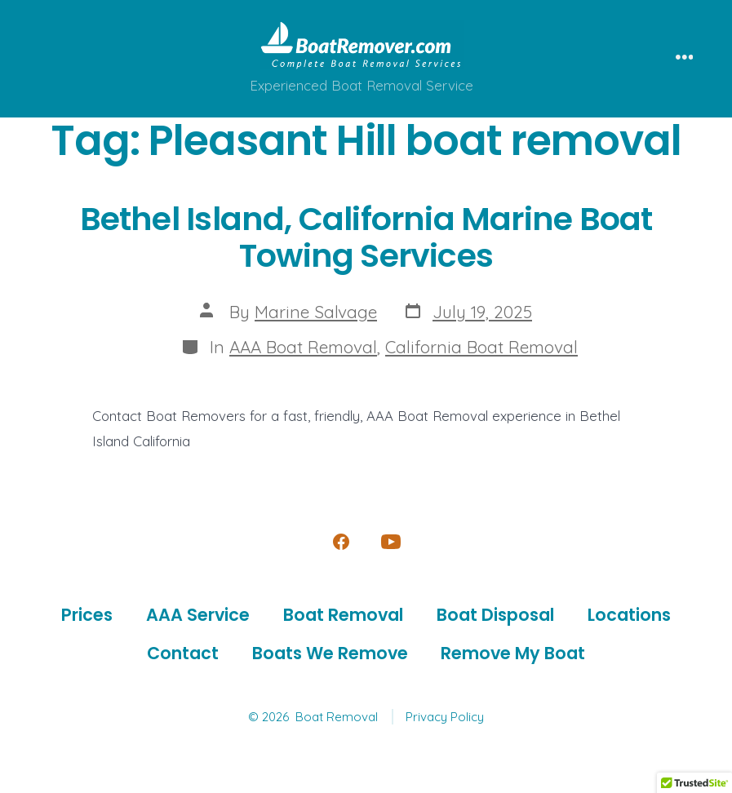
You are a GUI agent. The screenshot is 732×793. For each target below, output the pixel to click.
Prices (87, 615)
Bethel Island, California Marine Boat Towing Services (366, 237)
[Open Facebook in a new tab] (341, 542)
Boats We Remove (330, 653)
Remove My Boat (513, 653)
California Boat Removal (481, 346)
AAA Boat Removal (303, 346)
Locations (629, 615)
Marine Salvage (316, 311)
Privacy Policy (445, 716)
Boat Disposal (495, 615)
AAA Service (198, 615)
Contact (183, 653)
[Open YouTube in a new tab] (391, 542)
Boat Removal (343, 615)
